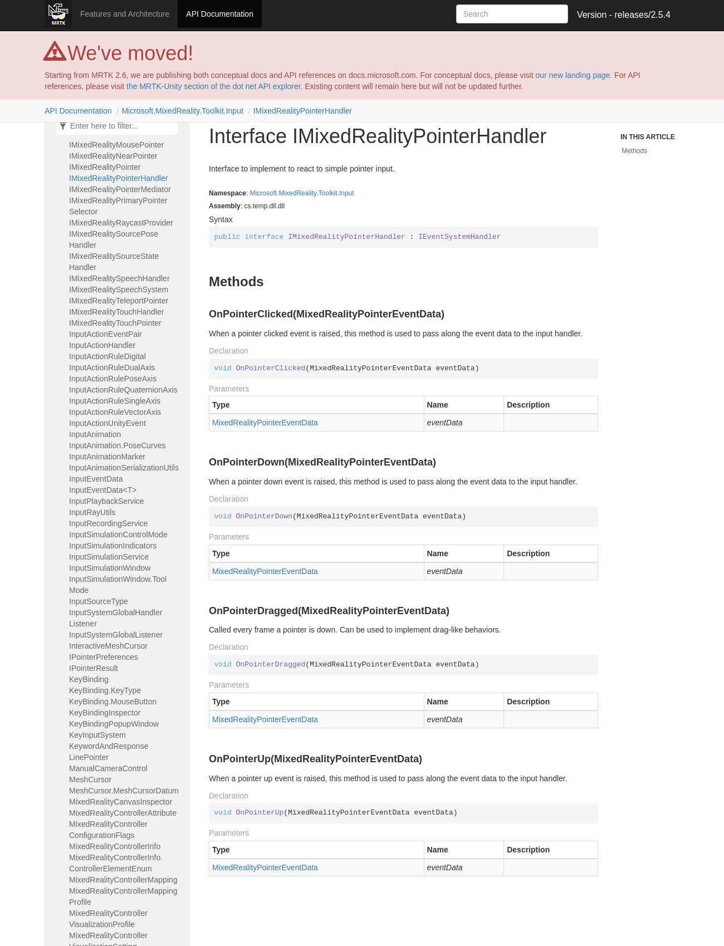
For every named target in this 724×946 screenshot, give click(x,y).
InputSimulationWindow (109, 567)
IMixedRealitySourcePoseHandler (113, 239)
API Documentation (219, 13)
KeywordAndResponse (108, 746)
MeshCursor (90, 779)
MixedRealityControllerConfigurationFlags (108, 830)
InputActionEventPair (105, 334)
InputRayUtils (92, 512)
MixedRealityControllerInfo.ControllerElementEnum (116, 863)
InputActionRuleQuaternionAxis (123, 389)
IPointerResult (93, 668)
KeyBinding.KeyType (105, 690)
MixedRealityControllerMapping (123, 879)
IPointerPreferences (103, 657)
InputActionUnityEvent (107, 423)
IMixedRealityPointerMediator (120, 189)
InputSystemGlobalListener (116, 634)
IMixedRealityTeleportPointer (118, 300)
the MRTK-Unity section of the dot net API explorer (213, 86)
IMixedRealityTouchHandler (116, 311)
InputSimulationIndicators (112, 545)
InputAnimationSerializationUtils (124, 467)
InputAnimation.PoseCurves (117, 445)
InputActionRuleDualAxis (112, 367)
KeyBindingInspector (104, 712)
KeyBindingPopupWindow (114, 723)
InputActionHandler (102, 345)
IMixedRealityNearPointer (113, 155)
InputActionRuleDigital (107, 356)
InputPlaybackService (106, 501)
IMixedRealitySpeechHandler (119, 278)
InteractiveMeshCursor (108, 645)
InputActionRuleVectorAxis (115, 412)
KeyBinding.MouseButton (112, 701)
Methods (634, 151)
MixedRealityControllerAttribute (123, 812)
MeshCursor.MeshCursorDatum (124, 790)
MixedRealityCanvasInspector (120, 801)
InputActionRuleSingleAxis (114, 400)
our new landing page (572, 75)
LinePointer (89, 757)
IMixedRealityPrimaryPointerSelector (118, 206)
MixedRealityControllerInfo (114, 846)
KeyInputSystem (97, 735)
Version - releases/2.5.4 (624, 14)
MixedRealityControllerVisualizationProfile (108, 919)
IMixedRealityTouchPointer (115, 322)
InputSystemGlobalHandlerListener (115, 618)
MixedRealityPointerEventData (265, 422)
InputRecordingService (108, 523)
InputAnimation (95, 434)
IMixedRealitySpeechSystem (118, 289)
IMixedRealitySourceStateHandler (114, 262)
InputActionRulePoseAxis (112, 378)
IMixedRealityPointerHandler (302, 110)
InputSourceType (98, 601)
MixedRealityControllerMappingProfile (123, 896)
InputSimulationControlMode (118, 534)
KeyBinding (89, 679)
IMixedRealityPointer (104, 167)
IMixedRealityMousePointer (116, 144)
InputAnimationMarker (107, 456)
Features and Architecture (124, 13)
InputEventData (96, 478)
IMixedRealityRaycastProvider (121, 222)
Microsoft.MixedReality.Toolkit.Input (182, 110)
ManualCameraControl (108, 768)
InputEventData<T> (102, 490)
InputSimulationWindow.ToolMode (118, 585)
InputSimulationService (109, 556)
